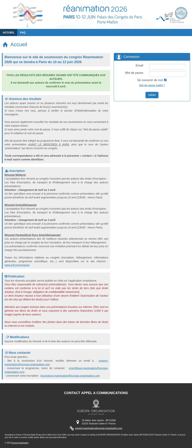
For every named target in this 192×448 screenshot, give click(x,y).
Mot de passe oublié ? (152, 85)
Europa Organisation (19, 443)
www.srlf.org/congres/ (17, 265)
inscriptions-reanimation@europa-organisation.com (70, 375)
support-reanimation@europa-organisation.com (98, 428)
